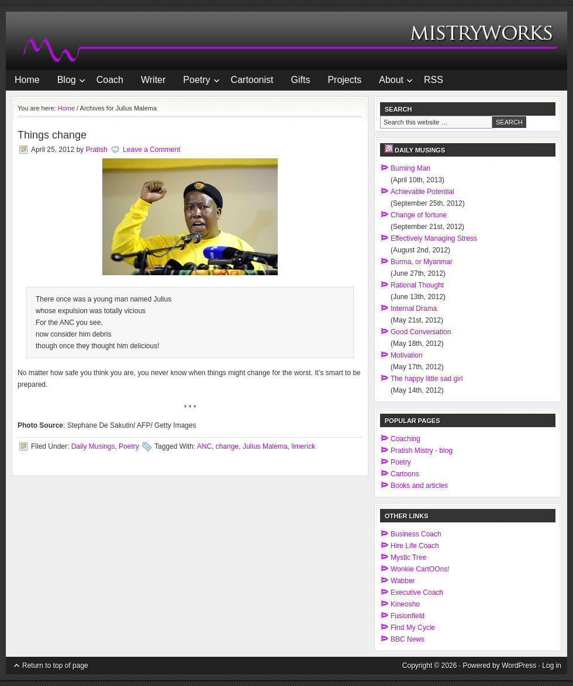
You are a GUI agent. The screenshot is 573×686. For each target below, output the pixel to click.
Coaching (405, 439)
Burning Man (410, 168)
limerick (303, 446)
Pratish (96, 149)
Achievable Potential (422, 192)
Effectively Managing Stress (434, 238)
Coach (109, 80)
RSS (433, 80)
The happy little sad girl (426, 379)
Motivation (407, 355)
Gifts (300, 80)
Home (27, 80)
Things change (52, 135)
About (391, 82)
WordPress (519, 665)
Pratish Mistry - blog (422, 450)
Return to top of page (55, 665)
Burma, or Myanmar (422, 262)
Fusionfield (407, 616)
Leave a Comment (151, 149)
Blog (67, 82)
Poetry (196, 82)
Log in (551, 665)
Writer (153, 80)
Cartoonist (252, 80)
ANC (204, 446)
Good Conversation (421, 332)
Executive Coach (417, 592)
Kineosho (405, 604)
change (227, 446)
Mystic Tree (408, 557)
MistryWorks (286, 41)
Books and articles (419, 485)
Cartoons (405, 474)
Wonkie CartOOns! (420, 569)
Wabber (403, 581)
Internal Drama (414, 308)
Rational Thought (417, 285)
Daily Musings (93, 446)
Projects (344, 80)
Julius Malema (265, 446)
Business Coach (416, 534)
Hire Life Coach (415, 546)
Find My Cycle (413, 627)
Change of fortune (419, 215)
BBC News (407, 639)
